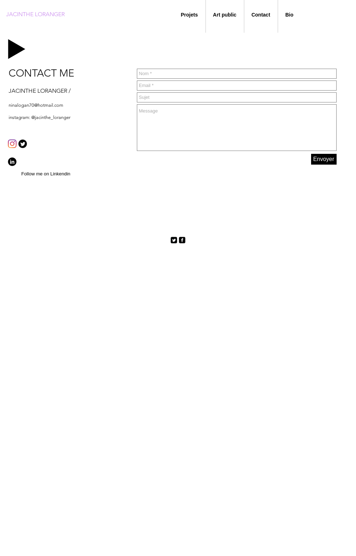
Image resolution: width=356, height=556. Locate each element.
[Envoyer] (324, 159)
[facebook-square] (182, 240)
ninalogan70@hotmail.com (36, 105)
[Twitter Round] (22, 143)
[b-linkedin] (12, 161)
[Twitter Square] (174, 240)
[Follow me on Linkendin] (45, 174)
